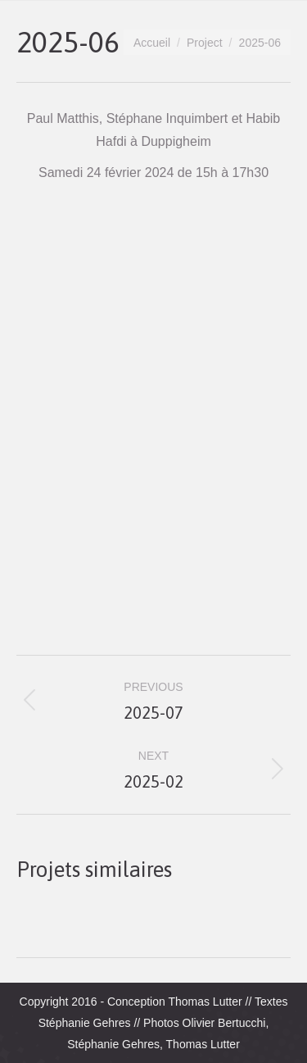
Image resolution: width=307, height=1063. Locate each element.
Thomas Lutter (205, 1001)
